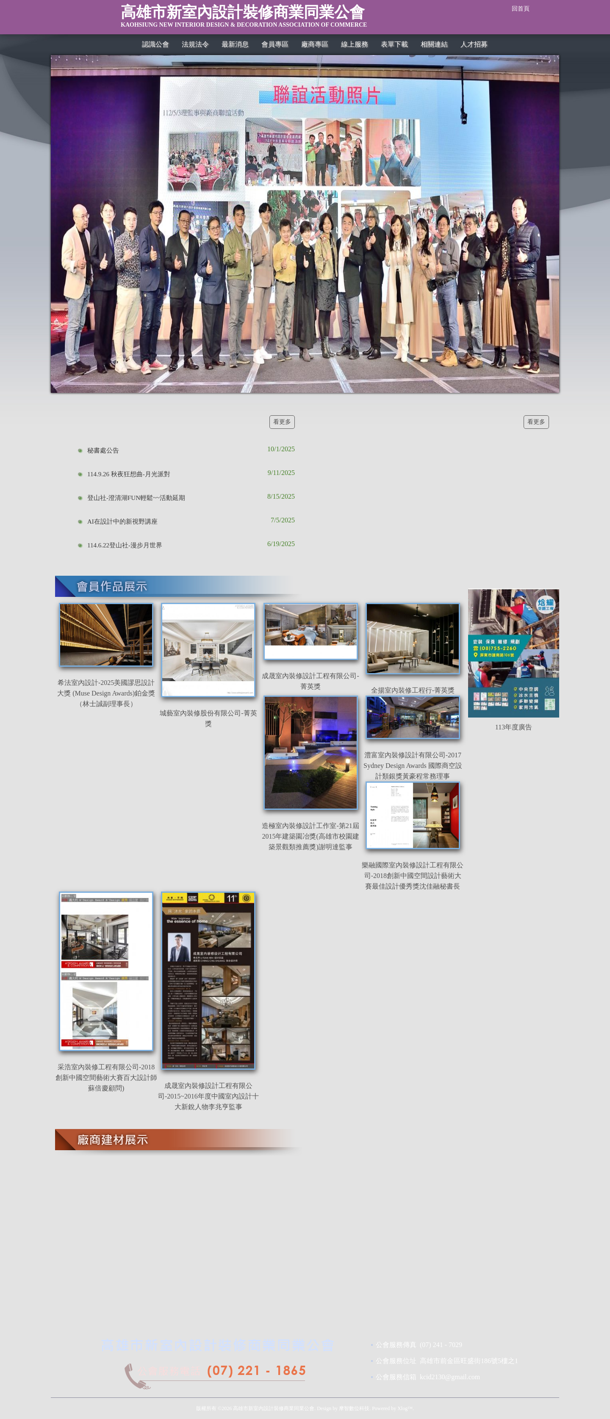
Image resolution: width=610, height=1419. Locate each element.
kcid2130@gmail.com (450, 1376)
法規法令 (195, 44)
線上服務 (354, 44)
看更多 (282, 422)
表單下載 (394, 44)
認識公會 (155, 44)
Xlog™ (405, 1408)
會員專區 (274, 44)
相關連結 (434, 44)
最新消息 (235, 44)
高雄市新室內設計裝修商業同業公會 (285, 18)
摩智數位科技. (355, 1408)
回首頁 (521, 9)
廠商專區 (314, 44)
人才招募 (474, 44)
